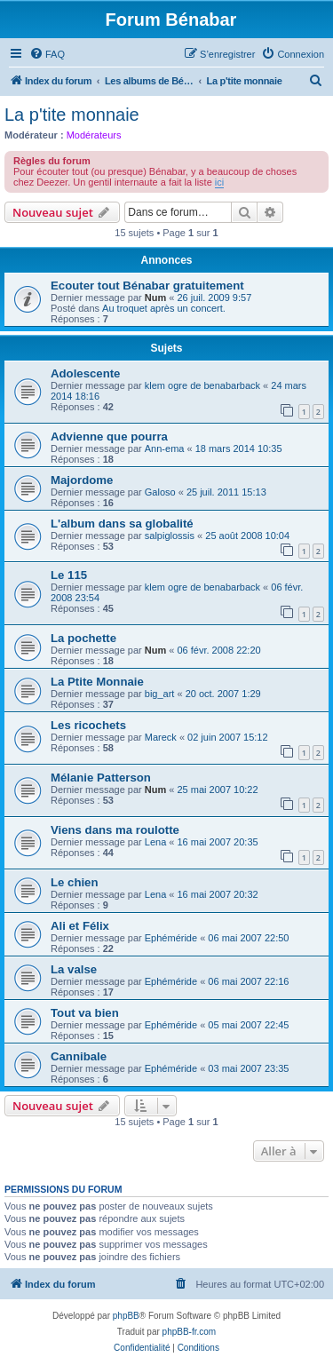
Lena (155, 842)
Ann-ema (165, 448)
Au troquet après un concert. (164, 308)
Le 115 (69, 575)
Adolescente (85, 373)
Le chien (75, 882)
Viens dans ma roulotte (115, 830)
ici (219, 182)
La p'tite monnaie (71, 114)
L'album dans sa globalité (122, 523)
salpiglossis (169, 535)
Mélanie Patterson (101, 777)
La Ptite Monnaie (97, 681)
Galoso (160, 492)
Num (155, 297)
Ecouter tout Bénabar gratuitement (147, 285)
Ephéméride (171, 937)
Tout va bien (85, 1013)
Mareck (161, 737)
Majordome (82, 480)
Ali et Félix (80, 925)
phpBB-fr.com (190, 1332)
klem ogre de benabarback (202, 385)
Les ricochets (88, 725)
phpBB (126, 1316)
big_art (160, 693)
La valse (74, 969)
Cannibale (79, 1056)
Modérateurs (94, 135)
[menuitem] (47, 54)
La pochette (83, 638)
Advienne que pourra (109, 436)
